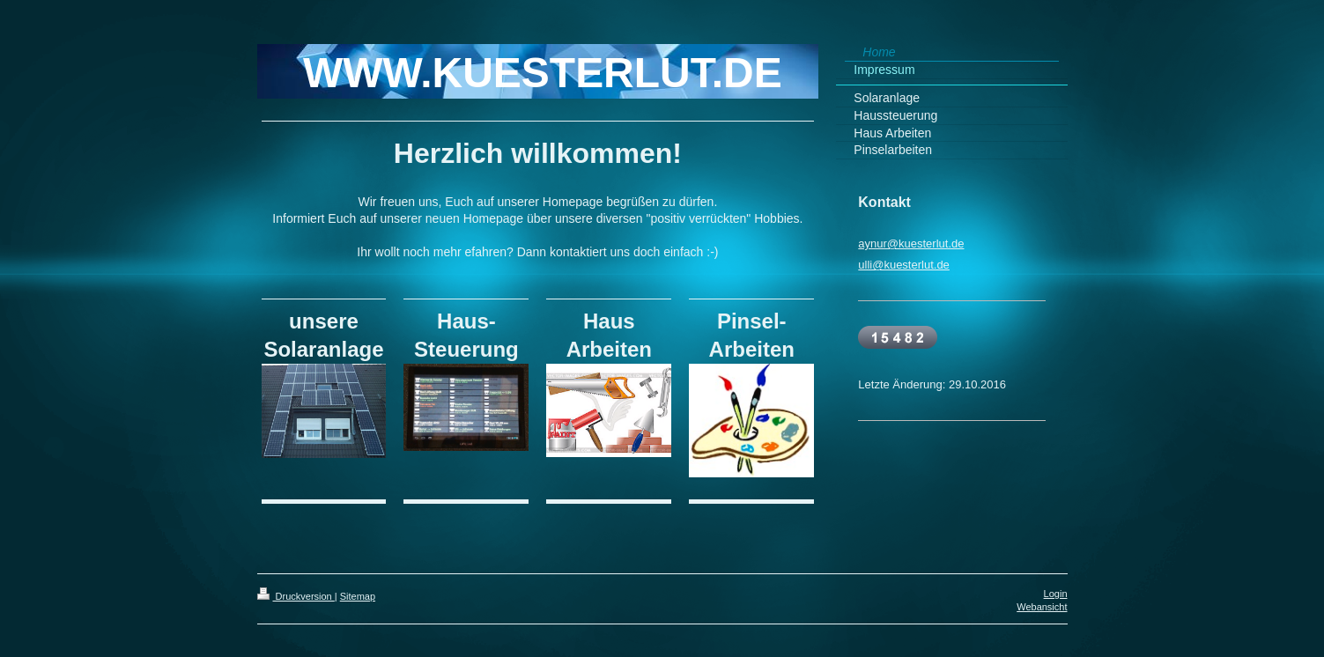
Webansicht (1042, 607)
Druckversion (296, 596)
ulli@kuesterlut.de (904, 264)
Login (1056, 593)
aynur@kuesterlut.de (911, 243)
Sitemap (357, 596)
